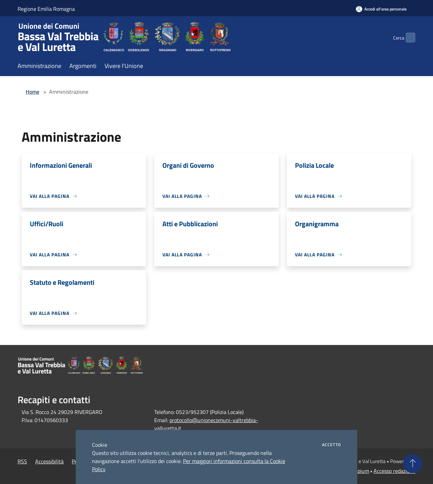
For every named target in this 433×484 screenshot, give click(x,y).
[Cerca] (407, 37)
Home (32, 92)
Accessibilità (49, 461)
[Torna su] (412, 463)
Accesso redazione (394, 471)
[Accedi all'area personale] (381, 9)
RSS (22, 461)
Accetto (331, 445)
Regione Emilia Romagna (46, 9)
